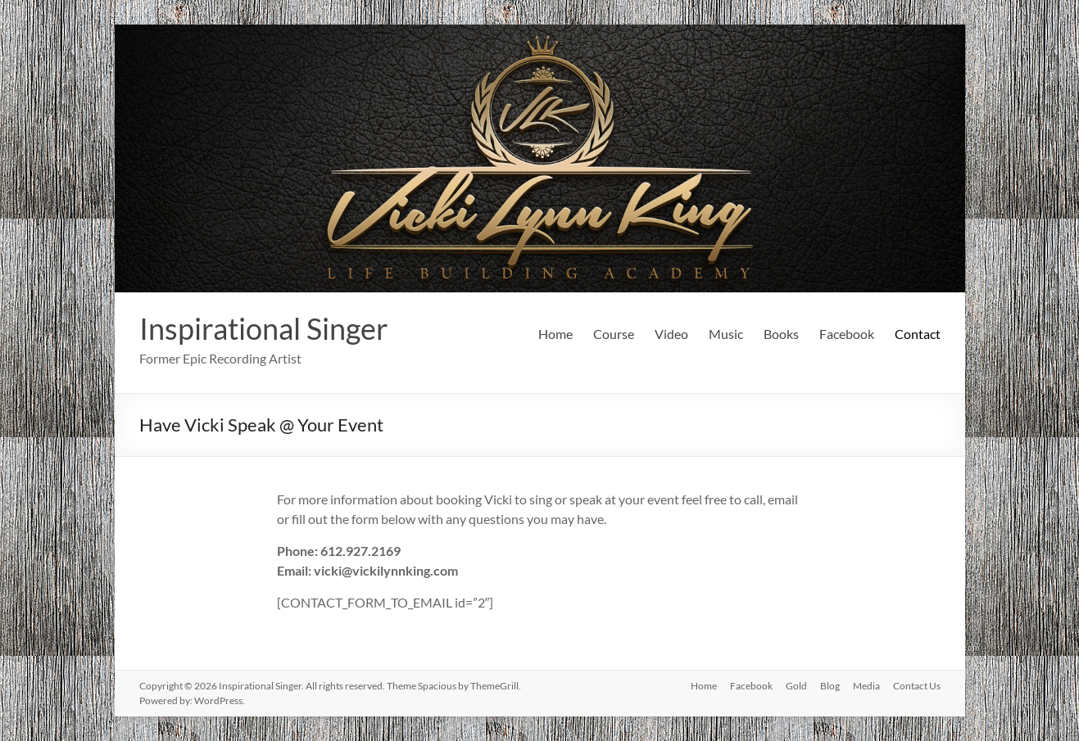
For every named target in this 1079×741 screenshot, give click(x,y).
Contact (918, 333)
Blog (830, 686)
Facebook (846, 333)
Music (726, 333)
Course (613, 333)
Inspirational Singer (263, 328)
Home (555, 333)
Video (671, 333)
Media (866, 686)
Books (781, 333)
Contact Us (917, 686)
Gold (796, 686)
